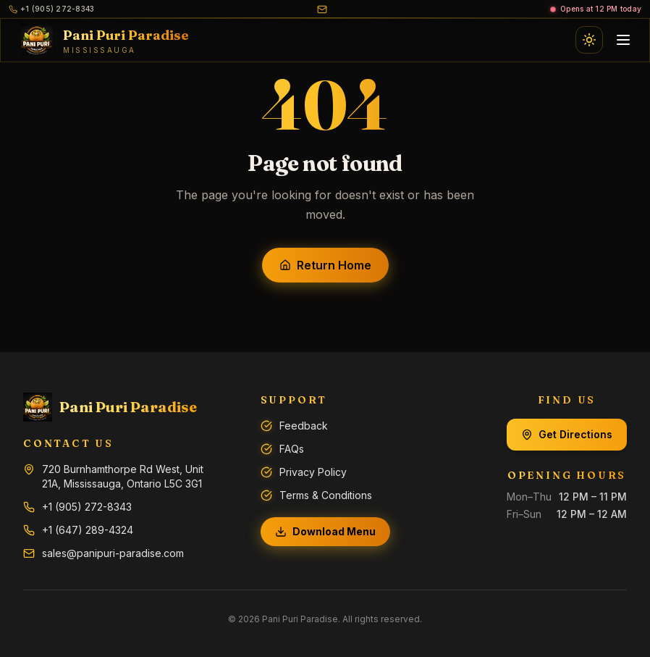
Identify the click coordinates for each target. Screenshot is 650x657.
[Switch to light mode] (589, 40)
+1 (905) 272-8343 (87, 507)
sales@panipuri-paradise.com (113, 553)
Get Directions (566, 434)
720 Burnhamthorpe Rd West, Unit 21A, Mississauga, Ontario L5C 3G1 (122, 476)
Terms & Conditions (325, 495)
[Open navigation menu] (623, 39)
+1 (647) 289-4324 (87, 530)
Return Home (325, 265)
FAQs (291, 449)
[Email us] (322, 9)
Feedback (303, 425)
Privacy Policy (313, 472)
